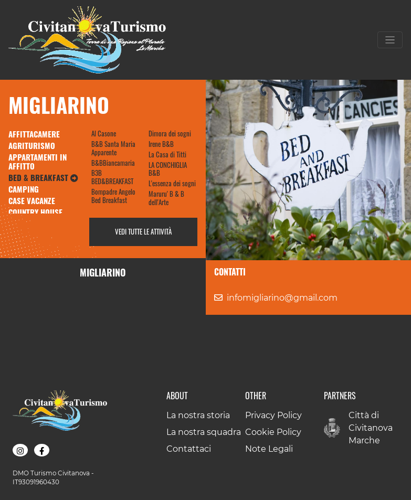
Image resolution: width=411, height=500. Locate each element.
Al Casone (103, 133)
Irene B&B (161, 144)
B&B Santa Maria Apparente (113, 148)
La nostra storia (198, 415)
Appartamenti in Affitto (37, 161)
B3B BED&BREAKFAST (112, 176)
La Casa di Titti (167, 154)
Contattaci (188, 449)
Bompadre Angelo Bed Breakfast (113, 195)
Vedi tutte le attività (143, 231)
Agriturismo (31, 145)
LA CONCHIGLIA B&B (168, 168)
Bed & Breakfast (43, 177)
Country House (35, 212)
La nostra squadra (203, 432)
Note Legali (269, 449)
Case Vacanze (31, 200)
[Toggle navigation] (390, 39)
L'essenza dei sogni (172, 183)
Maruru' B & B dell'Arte (166, 197)
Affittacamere (34, 134)
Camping (23, 189)
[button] (20, 450)
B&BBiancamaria (113, 162)
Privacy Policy (273, 415)
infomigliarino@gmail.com (282, 298)
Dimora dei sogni (170, 133)
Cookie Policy (273, 432)
